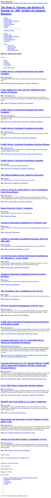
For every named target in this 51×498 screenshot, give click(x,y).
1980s (6, 83)
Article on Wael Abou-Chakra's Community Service (24, 439)
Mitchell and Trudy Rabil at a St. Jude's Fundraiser (24, 401)
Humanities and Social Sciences (13, 479)
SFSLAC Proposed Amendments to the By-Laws (22, 305)
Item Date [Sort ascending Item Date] (7, 63)
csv (5, 457)
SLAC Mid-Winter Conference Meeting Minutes (22, 385)
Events (10, 121)
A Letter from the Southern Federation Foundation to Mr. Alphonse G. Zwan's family (24, 257)
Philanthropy (35, 83)
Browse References (13, 50)
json (18, 457)
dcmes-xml (14, 457)
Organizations (20, 83)
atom (2, 457)
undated (6, 164)
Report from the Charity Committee (17, 208)
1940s (6, 315)
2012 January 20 (8, 327)
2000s (6, 154)
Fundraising (21, 201)
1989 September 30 (9, 115)
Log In (6, 484)
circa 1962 (7, 405)
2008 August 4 (8, 443)
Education (11, 432)
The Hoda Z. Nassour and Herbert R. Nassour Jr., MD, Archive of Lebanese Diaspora (23, 10)
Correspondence (12, 103)
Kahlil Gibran (12, 83)
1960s (6, 412)
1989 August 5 (8, 77)
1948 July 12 (7, 309)
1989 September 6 (9, 95)
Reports (14, 216)
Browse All (11, 45)
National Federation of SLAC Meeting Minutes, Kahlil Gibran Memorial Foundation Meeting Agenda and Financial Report (25, 365)
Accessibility (7, 482)
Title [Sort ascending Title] (5, 60)
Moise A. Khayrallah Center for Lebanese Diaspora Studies (20, 477)
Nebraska (3, 356)
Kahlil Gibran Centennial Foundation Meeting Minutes (25, 144)
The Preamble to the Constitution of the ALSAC (22, 291)
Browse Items (8, 22)
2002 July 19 (7, 195)
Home (6, 18)
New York (15, 412)
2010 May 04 (8, 425)
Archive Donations (9, 24)
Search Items (11, 48)
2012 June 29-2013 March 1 (12, 346)
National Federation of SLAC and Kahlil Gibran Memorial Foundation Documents (22, 341)
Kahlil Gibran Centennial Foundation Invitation (22, 128)
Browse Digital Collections (11, 21)
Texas (44, 379)
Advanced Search (9, 30)
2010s (6, 333)
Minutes (23, 154)
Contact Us (7, 25)
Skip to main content (6, 1)
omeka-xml (23, 457)
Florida (10, 154)
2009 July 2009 (8, 148)
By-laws (10, 315)
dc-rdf (8, 457)
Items (5, 44)
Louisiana (39, 355)
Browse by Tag (12, 47)
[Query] (11, 29)
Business (10, 450)
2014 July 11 (7, 371)
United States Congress (28, 432)
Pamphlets (28, 83)
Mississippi (25, 395)
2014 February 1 (8, 389)
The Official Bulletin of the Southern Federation (22, 175)
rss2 (28, 457)
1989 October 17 (9, 132)
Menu (7, 3)
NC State (6, 481)
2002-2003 (7, 244)
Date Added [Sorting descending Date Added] (7, 65)
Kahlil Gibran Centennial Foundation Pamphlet (22, 160)
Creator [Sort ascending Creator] (6, 62)
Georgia (25, 355)
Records (27, 249)
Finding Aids (7, 19)
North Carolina (18, 450)
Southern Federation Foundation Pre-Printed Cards (24, 223)
